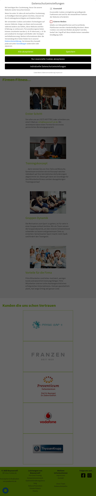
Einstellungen (21, 42)
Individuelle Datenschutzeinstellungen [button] (48, 65)
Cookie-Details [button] (38, 71)
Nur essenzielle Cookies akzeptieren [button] (48, 57)
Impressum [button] (59, 71)
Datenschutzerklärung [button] (48, 71)
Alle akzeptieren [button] (25, 50)
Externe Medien (59, 20)
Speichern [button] (70, 50)
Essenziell (57, 7)
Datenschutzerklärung (13, 40)
